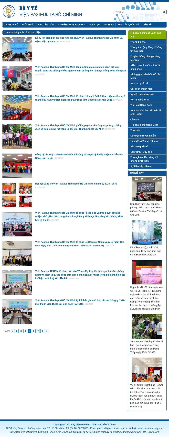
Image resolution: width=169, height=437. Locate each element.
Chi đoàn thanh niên (141, 88)
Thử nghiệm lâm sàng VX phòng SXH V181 (144, 159)
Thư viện (135, 130)
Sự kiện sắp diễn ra (141, 166)
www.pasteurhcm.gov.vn (150, 428)
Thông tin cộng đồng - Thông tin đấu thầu (146, 49)
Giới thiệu (28, 24)
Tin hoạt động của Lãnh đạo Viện (145, 35)
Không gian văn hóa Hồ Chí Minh (145, 76)
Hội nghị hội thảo (139, 99)
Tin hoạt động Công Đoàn (144, 125)
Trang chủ (11, 24)
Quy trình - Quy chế (141, 152)
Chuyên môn (46, 24)
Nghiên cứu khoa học (72, 24)
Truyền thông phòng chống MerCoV (145, 58)
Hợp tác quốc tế (128, 24)
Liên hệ (147, 24)
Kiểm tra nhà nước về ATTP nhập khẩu (145, 67)
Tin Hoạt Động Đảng (141, 105)
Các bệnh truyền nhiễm (143, 135)
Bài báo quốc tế (139, 146)
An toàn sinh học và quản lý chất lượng (145, 112)
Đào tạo (95, 24)
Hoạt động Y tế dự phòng (144, 141)
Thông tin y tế (138, 42)
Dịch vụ (109, 24)
